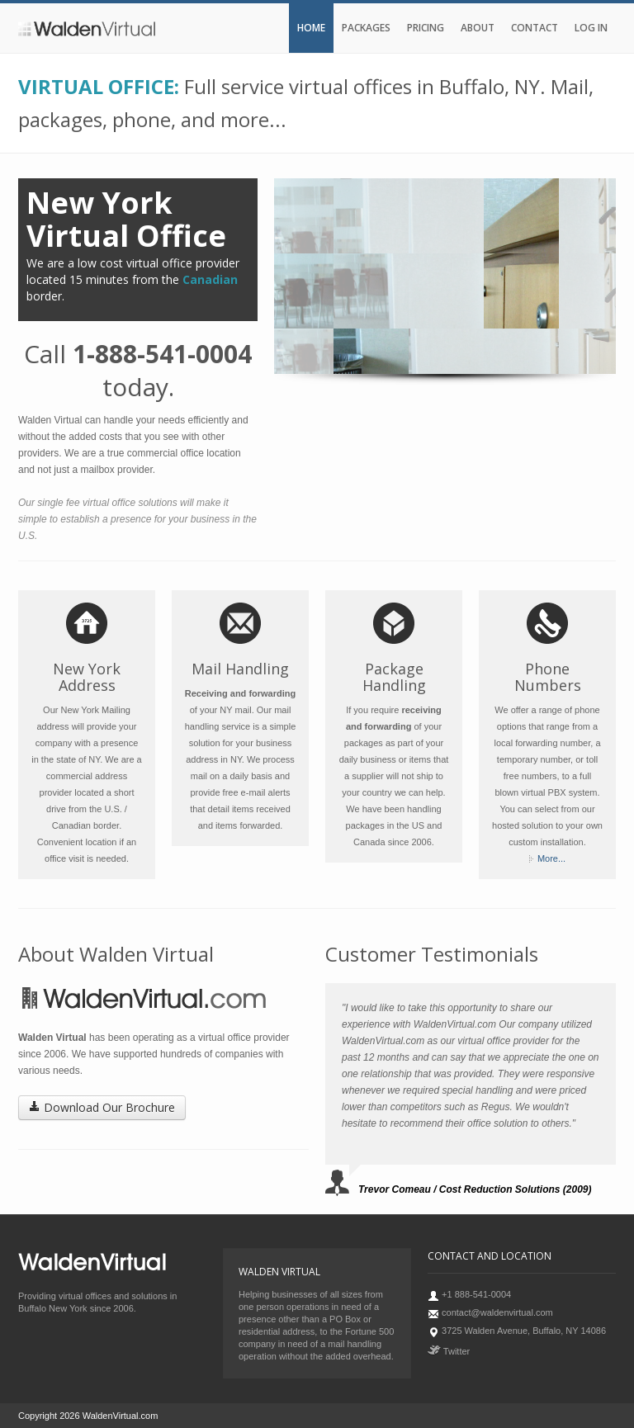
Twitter (449, 1351)
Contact (534, 28)
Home (311, 28)
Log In (591, 28)
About (477, 28)
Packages (366, 28)
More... (551, 858)
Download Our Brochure (102, 1107)
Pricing (425, 28)
